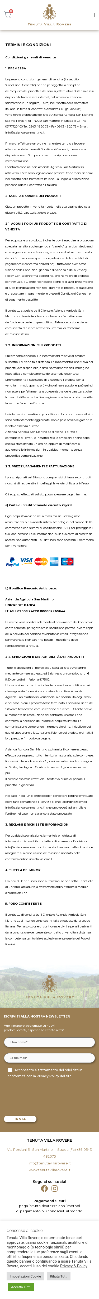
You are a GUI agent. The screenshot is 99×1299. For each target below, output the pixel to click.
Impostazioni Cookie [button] (25, 1276)
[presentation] (45, 1096)
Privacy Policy (48, 1076)
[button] (94, 15)
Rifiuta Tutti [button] (58, 1276)
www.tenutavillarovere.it (49, 1170)
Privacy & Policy (73, 1266)
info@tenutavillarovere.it (50, 1163)
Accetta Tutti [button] (21, 1287)
